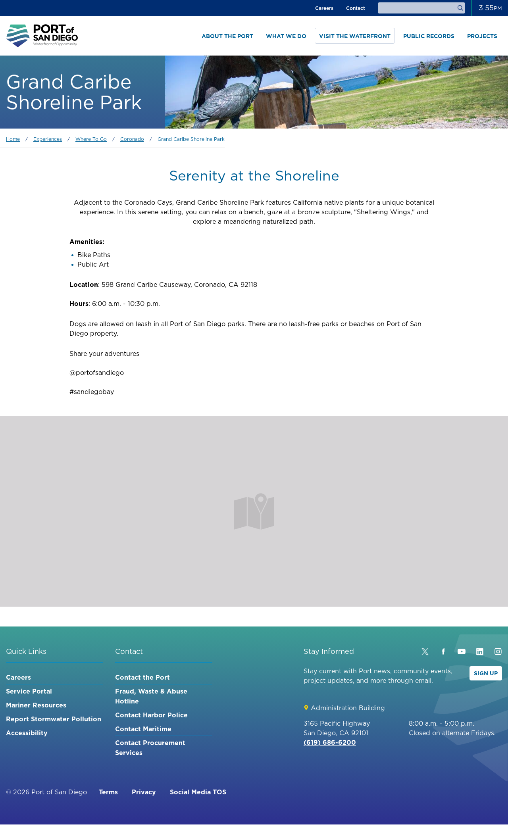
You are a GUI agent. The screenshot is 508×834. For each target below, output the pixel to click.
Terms (108, 792)
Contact (355, 8)
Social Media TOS (198, 792)
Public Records (428, 36)
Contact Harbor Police (151, 715)
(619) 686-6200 (330, 742)
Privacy (144, 792)
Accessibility (27, 732)
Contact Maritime (143, 728)
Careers (324, 8)
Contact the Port (142, 677)
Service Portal (29, 691)
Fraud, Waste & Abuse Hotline (151, 696)
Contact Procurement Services (150, 747)
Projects (482, 36)
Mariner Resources (36, 705)
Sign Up (486, 673)
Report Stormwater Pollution (53, 719)
